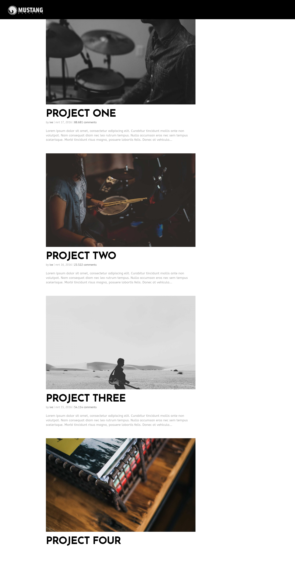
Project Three (86, 399)
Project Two (81, 256)
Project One (81, 114)
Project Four (83, 541)
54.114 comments (85, 407)
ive (51, 122)
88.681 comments (85, 122)
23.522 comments (85, 264)
